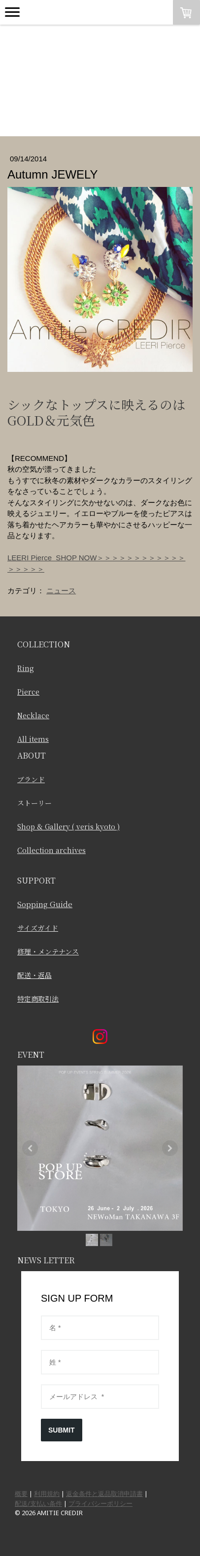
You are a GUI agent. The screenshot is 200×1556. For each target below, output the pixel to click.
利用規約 (47, 1493)
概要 (21, 1493)
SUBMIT (61, 1430)
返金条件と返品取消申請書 (104, 1493)
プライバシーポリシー (100, 1503)
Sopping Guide (44, 904)
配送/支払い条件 (38, 1503)
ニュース (61, 590)
